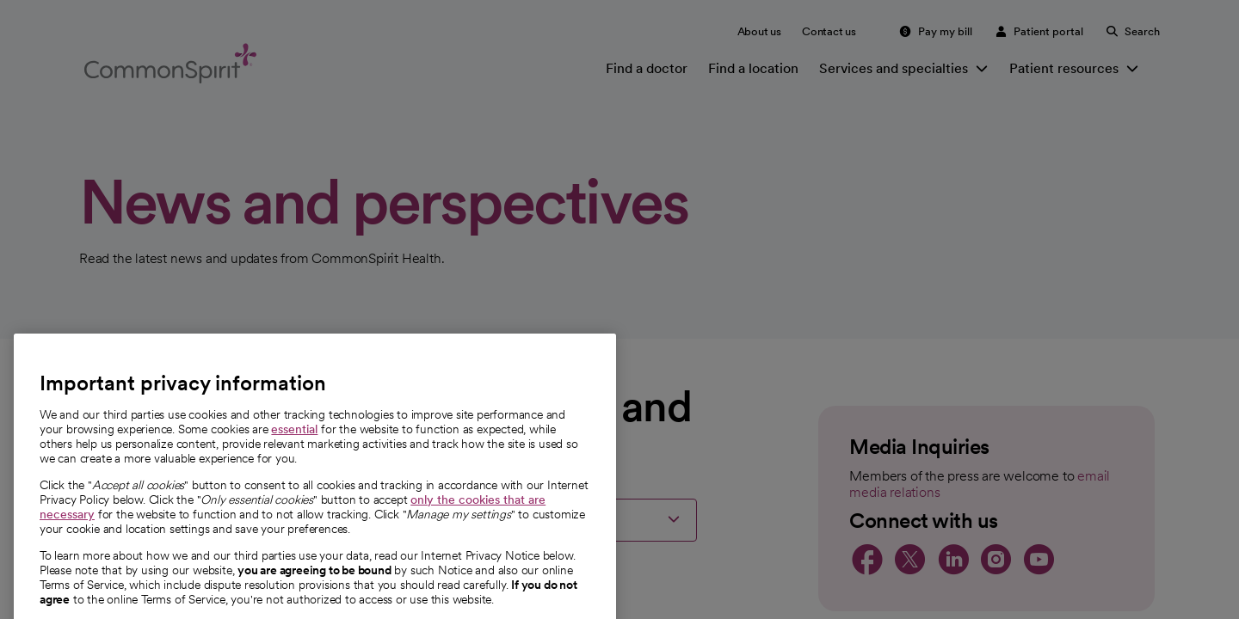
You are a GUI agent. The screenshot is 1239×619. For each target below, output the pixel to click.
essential (294, 479)
